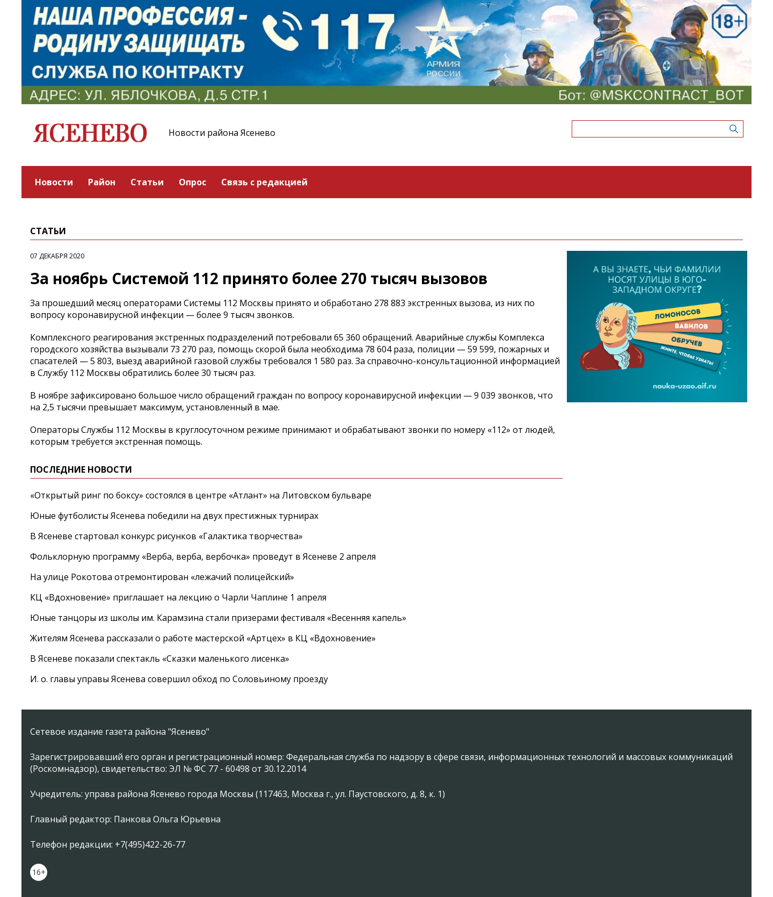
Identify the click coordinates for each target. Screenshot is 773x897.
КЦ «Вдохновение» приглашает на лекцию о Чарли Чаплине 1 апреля (178, 597)
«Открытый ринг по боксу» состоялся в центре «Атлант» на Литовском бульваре (200, 495)
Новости (54, 182)
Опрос (192, 182)
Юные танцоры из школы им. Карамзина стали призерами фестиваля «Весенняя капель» (218, 618)
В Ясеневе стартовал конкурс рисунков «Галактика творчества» (166, 536)
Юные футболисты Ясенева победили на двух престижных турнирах (174, 516)
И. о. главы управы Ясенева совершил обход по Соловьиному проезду (179, 679)
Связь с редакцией (264, 182)
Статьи (147, 182)
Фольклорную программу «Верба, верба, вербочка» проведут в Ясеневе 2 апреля (203, 556)
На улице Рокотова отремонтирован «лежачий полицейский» (162, 577)
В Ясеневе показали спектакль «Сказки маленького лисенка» (159, 658)
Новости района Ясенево (222, 132)
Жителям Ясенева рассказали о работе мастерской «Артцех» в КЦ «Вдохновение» (203, 638)
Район (101, 182)
